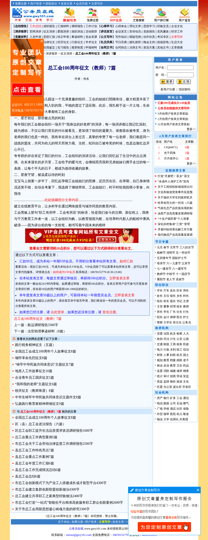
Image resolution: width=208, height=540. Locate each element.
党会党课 (91, 37)
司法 (166, 339)
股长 (173, 301)
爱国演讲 (63, 31)
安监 (186, 376)
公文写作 (106, 37)
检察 (179, 333)
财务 (160, 355)
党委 (160, 333)
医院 (173, 414)
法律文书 (135, 47)
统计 (160, 376)
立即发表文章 (119, 278)
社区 (179, 408)
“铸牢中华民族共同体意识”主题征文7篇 (44, 364)
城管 (179, 371)
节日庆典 (121, 42)
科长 (186, 295)
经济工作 (177, 31)
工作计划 (91, 26)
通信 (186, 398)
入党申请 (35, 37)
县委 (160, 371)
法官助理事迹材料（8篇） (47, 331)
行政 (166, 349)
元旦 (160, 247)
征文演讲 (49, 31)
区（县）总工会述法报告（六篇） (40, 424)
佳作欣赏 (149, 37)
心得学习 (106, 26)
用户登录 (36, 3)
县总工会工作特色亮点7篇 (34, 450)
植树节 (161, 252)
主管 (160, 306)
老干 (186, 360)
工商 (173, 344)
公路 (186, 339)
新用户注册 (168, 89)
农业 (166, 365)
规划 (160, 360)
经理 (173, 306)
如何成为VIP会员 (64, 272)
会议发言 (121, 31)
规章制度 (77, 47)
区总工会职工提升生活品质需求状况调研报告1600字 (54, 430)
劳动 (179, 376)
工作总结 (35, 26)
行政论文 (77, 42)
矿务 (173, 398)
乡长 (179, 295)
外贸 (160, 414)
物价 (173, 381)
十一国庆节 (183, 274)
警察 (160, 322)
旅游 (179, 381)
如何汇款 (126, 261)
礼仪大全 (177, 42)
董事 (166, 306)
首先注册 (109, 312)
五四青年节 (164, 258)
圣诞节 (180, 279)
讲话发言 (106, 31)
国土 (186, 355)
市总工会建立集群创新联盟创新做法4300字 (47, 489)
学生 (166, 311)
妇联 (173, 355)
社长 (179, 311)
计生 (173, 339)
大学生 (167, 322)
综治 (186, 349)
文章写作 (97, 3)
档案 (173, 360)
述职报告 (49, 26)
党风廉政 (163, 31)
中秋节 (170, 274)
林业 (160, 365)
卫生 (179, 365)
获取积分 (51, 3)
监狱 (166, 381)
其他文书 (163, 47)
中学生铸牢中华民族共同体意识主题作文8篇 (48, 397)
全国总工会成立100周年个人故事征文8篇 (45, 351)
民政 (186, 344)
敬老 (186, 414)
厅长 (166, 290)
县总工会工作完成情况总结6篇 (38, 470)
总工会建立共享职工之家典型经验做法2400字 (49, 496)
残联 (179, 360)
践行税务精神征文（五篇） (35, 345)
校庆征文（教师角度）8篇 (34, 390)
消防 (166, 371)
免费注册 (21, 3)
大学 (166, 419)
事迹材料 (77, 37)
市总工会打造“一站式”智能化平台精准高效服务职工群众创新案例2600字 (69, 502)
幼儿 (179, 414)
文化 (186, 381)
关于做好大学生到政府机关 (175, 197)
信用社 (174, 419)
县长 (173, 290)
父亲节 (186, 263)
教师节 (161, 274)
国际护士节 (179, 258)
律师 (173, 317)
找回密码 (184, 89)
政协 (160, 339)
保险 (186, 408)
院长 (160, 317)
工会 (179, 398)
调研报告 (77, 26)
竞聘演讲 (35, 31)
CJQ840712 (171, 147)
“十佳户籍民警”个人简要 (173, 218)
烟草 (166, 414)
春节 (166, 247)
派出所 (177, 387)
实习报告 (63, 47)
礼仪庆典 (106, 42)
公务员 (186, 322)
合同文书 (106, 47)
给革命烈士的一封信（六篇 (175, 202)
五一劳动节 (183, 252)
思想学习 (149, 26)
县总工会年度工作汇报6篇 (34, 463)
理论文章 (135, 26)
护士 (186, 317)
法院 (166, 333)
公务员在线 (76, 528)
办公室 (167, 387)
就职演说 (77, 31)
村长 (166, 301)
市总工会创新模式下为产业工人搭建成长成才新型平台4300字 (61, 483)
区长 (179, 290)
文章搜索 (177, 47)
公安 (179, 339)
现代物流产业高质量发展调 (175, 234)
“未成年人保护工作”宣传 (173, 181)
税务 (179, 344)
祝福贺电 (163, 42)
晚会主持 (149, 42)
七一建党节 (164, 268)
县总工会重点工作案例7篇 (34, 457)
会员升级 (82, 3)
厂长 (173, 311)
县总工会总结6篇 (27, 476)
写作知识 (121, 37)
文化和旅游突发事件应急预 (175, 192)
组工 (179, 349)
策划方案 (149, 47)
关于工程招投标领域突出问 (175, 186)
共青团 (183, 419)
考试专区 (163, 37)
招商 (173, 376)
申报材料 (91, 47)
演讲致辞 (21, 31)
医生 (179, 317)
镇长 (173, 295)
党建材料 (21, 37)
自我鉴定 (49, 47)
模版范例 (135, 37)
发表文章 (66, 3)
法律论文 (49, 42)
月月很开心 (171, 158)
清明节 (170, 252)
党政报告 (149, 31)
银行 (166, 398)
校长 (179, 306)
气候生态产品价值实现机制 (175, 208)
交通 (160, 344)
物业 (160, 419)
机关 (173, 333)
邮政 (166, 403)
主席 (186, 301)
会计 (166, 317)
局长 (186, 290)
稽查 (186, 371)
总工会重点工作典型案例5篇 (36, 437)
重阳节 (161, 279)
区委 (160, 387)
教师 (186, 306)
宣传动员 (135, 31)
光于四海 (170, 153)
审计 (166, 376)
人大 (186, 333)
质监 (160, 381)
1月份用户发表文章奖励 (173, 119)
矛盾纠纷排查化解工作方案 (175, 229)
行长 (186, 311)
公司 (173, 403)
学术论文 (91, 42)
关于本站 (63, 522)
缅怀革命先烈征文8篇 (31, 358)
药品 (186, 365)
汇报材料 (63, 26)
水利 (173, 349)
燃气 (186, 403)
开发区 (186, 387)
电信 (160, 403)
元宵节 (174, 247)
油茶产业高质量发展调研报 (175, 213)
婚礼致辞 (135, 42)
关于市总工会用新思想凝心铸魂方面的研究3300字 (52, 509)
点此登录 (57, 312)
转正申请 (63, 37)
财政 (166, 344)
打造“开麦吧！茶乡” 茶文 (174, 176)
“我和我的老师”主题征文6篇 (36, 384)
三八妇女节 (186, 247)
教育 (166, 360)
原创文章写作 (27, 77)
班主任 (177, 322)
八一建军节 (179, 268)
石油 (179, 403)
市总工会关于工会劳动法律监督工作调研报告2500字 (54, 444)
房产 (160, 398)
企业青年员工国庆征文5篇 (34, 377)
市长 (160, 290)
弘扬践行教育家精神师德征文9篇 (39, 404)
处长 (160, 295)
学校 (166, 408)
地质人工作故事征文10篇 (33, 371)
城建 (173, 371)
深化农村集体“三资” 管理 (174, 224)
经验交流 (163, 26)
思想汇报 (49, 37)
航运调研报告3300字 (43, 325)
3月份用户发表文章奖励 (173, 113)
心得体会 (121, 26)
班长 (160, 311)
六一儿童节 (173, 263)
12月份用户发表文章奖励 (174, 124)
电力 (160, 349)
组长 (160, 301)
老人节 (170, 279)
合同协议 (121, 47)
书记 (179, 301)
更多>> (191, 129)
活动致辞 (91, 31)
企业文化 (177, 26)
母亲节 (161, 263)
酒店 (173, 408)
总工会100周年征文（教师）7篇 (38, 319)
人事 (166, 355)
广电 (160, 408)
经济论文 (63, 42)
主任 (166, 295)
